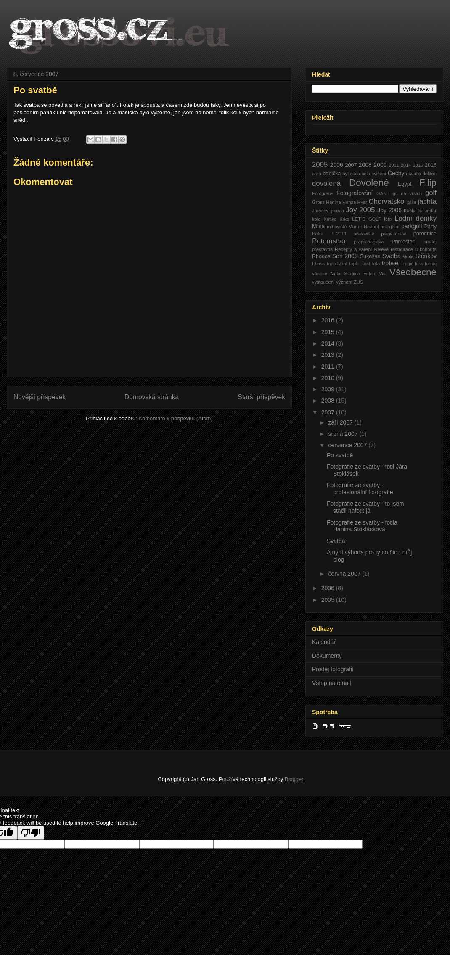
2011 (394, 165)
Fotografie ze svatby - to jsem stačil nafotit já (365, 507)
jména (337, 210)
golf (431, 193)
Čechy (396, 173)
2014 (406, 165)
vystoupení (323, 282)
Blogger (294, 779)
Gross (318, 202)
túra (419, 263)
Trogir (406, 263)
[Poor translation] (30, 833)
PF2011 (338, 233)
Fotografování (354, 193)
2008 (365, 164)
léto (388, 219)
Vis (382, 273)
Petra (317, 233)
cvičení (379, 173)
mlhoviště (337, 226)
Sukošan (370, 256)
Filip (428, 182)
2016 (431, 165)
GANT (382, 193)
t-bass (318, 263)
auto (316, 173)
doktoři (429, 173)
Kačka (410, 210)
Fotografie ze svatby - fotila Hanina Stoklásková (362, 526)
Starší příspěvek (261, 397)
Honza (349, 202)
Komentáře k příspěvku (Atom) (175, 418)
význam (344, 282)
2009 (379, 164)
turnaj (431, 263)
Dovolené (369, 182)
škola (407, 256)
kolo (316, 219)
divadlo (413, 173)
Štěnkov (426, 256)
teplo (354, 263)
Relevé (381, 249)
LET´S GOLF (366, 219)
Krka (344, 219)
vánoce (319, 273)
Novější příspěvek (39, 397)
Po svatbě (340, 455)
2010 (328, 378)
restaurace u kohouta (414, 249)
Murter (355, 226)
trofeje (390, 263)
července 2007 (348, 445)
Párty (430, 227)
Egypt (404, 184)
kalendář (427, 210)
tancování (337, 263)
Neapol (371, 226)
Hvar (362, 202)
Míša (318, 226)
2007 (351, 165)
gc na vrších (407, 193)
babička (332, 174)
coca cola (360, 173)
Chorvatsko (387, 202)
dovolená (326, 183)
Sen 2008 (345, 256)
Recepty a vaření (353, 249)
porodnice (425, 234)
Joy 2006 (389, 210)
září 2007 (341, 422)
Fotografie (322, 193)
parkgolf (411, 226)
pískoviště (363, 233)
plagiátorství (393, 233)
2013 (328, 354)
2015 (418, 165)
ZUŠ (358, 282)
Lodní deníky (415, 218)
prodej (430, 241)
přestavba (322, 249)
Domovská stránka (151, 397)
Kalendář (324, 641)
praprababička (369, 241)
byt (345, 173)
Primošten (404, 242)
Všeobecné (413, 272)
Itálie (411, 202)
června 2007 (345, 573)
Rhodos (321, 256)
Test (365, 263)
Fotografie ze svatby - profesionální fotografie (360, 489)
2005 (320, 165)
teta (376, 263)
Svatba (391, 256)
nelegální (389, 226)
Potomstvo (328, 241)
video (369, 273)
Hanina (333, 202)
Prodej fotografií (333, 669)
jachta (427, 202)
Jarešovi (321, 210)
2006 (336, 164)
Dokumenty (327, 655)
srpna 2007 (343, 433)
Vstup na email (331, 683)
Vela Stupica (345, 273)
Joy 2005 (360, 210)
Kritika (329, 219)
